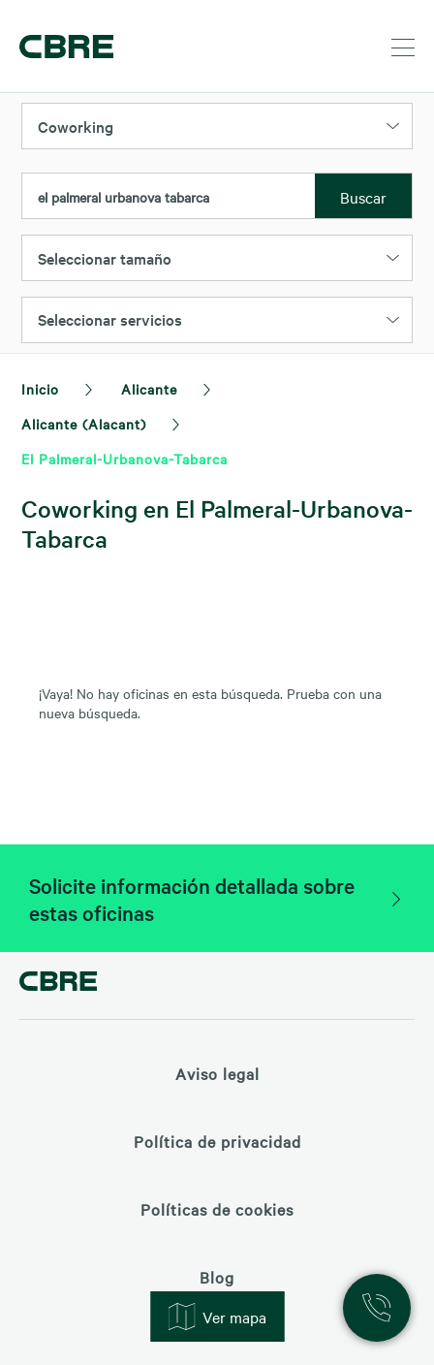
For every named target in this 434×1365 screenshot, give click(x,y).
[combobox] (168, 197)
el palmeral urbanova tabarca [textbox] (123, 196)
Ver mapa (217, 1316)
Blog (217, 1276)
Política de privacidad (217, 1141)
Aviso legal (217, 1073)
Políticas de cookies (217, 1209)
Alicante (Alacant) (83, 423)
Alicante (149, 388)
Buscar (363, 196)
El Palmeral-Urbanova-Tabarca (124, 458)
